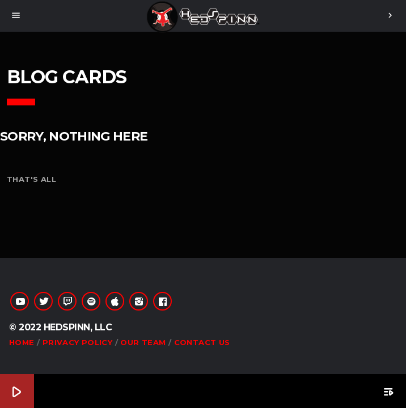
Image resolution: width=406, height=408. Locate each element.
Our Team (143, 342)
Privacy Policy (77, 342)
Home (22, 342)
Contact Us (202, 342)
